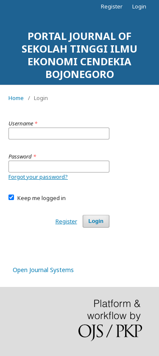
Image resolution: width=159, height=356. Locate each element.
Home (16, 98)
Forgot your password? (38, 177)
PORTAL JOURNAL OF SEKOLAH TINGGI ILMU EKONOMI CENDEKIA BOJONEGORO (79, 55)
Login (139, 6)
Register (112, 6)
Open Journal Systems (43, 270)
